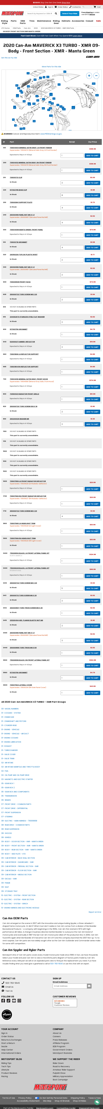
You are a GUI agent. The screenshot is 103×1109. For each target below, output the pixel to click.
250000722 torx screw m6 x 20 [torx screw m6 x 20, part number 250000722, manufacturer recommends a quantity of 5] (23, 583)
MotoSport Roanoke (62, 1053)
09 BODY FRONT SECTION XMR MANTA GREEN (21, 31)
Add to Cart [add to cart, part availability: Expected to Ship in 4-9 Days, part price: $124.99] (92, 561)
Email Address (60, 982)
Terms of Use (8, 1098)
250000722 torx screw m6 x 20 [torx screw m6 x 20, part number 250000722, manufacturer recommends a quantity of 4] (23, 511)
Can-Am (27, 28)
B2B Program (59, 1046)
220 (38, 100)
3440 (51, 115)
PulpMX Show (59, 1073)
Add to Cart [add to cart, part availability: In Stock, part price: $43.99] (92, 693)
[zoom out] (96, 76)
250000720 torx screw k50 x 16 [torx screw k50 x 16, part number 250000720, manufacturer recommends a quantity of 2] (23, 406)
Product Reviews (9, 1073)
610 (13, 119)
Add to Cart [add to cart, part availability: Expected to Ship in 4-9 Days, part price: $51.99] (92, 399)
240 (61, 106)
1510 (21, 128)
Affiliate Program (61, 1043)
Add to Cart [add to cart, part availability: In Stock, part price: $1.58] (92, 195)
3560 (97, 95)
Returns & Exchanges (11, 1039)
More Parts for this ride (51, 66)
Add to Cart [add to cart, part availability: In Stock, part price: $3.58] (92, 247)
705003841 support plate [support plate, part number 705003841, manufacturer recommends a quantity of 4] (21, 202)
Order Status (7, 1036)
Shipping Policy (78, 1098)
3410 (52, 123)
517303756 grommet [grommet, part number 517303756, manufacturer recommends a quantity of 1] (18, 329)
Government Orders (62, 1049)
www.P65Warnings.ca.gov (51, 134)
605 (21, 91)
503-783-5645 (56, 963)
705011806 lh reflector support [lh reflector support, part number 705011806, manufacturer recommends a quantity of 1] (24, 354)
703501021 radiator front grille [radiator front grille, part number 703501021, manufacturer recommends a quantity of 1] (24, 394)
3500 (73, 108)
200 (65, 71)
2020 (36, 28)
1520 (43, 108)
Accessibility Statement (28, 1100)
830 (18, 88)
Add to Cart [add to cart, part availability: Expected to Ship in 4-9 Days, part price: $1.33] (92, 424)
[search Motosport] (42, 13)
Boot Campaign (60, 1079)
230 (43, 99)
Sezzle (4, 1046)
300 (59, 84)
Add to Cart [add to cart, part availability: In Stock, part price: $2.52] (92, 222)
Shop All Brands (62, 1100)
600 (48, 76)
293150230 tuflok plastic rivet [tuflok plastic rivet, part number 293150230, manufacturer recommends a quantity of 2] (24, 255)
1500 (34, 103)
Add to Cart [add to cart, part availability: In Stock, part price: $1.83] (92, 626)
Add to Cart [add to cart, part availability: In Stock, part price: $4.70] (92, 335)
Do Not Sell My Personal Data (53, 1098)
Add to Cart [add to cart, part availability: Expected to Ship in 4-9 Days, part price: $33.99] (92, 531)
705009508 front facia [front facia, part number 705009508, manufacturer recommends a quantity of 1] (20, 282)
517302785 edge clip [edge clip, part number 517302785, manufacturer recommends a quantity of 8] (18, 190)
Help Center (7, 1049)
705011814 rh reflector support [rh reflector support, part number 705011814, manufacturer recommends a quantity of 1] (24, 367)
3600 (94, 83)
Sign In (4, 1033)
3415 (52, 103)
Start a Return (8, 1043)
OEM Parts (17, 28)
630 (35, 79)
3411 (50, 102)
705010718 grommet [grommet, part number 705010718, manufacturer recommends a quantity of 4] (18, 242)
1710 (54, 98)
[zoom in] (89, 76)
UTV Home (5, 28)
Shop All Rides (79, 1100)
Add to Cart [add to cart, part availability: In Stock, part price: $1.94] (92, 300)
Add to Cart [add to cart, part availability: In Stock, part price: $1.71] (92, 260)
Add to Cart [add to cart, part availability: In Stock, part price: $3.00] (92, 183)
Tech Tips (6, 1066)
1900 (29, 104)
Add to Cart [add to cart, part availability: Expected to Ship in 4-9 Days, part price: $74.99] (92, 235)
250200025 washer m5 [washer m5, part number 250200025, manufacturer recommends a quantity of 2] (19, 419)
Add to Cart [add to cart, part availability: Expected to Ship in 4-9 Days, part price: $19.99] (92, 347)
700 (28, 73)
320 (40, 77)
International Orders (11, 1053)
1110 (15, 125)
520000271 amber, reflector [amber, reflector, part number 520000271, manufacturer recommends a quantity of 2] (22, 342)
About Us (57, 1033)
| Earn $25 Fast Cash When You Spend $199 (51, 36)
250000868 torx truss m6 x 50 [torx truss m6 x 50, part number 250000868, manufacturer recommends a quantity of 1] (23, 648)
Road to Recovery (61, 1066)
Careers (57, 1036)
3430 (64, 109)
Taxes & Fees (94, 1098)
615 (21, 92)
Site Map (47, 1100)
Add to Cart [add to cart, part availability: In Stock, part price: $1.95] (92, 412)
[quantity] (72, 155)
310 (44, 77)
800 (17, 85)
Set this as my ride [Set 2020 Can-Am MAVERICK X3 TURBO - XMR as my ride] (9, 57)
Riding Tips (6, 1063)
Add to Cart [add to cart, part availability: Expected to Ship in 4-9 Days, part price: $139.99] (92, 155)
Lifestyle (5, 1069)
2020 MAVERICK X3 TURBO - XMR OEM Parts (57, 28)
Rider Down (58, 1063)
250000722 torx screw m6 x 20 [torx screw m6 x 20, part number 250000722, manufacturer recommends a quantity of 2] (23, 294)
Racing (4, 1076)
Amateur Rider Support (64, 1069)
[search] (56, 14)
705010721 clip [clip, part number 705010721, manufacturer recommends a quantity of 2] (16, 177)
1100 (34, 121)
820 (28, 86)
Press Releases (60, 1039)
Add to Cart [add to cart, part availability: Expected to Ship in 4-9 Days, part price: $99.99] (92, 576)
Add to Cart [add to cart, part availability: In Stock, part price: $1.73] (92, 208)
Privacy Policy (24, 1098)
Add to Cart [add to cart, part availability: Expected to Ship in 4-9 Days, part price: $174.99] (92, 387)
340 (37, 96)
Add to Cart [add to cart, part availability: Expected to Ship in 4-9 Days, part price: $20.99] (92, 489)
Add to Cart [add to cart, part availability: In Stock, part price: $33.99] (92, 546)
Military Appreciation (63, 1076)
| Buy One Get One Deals (51, 2)
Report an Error (95, 912)
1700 (51, 95)
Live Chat (87, 7)
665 (17, 96)
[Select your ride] (69, 13)
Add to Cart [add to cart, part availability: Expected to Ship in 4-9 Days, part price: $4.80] (92, 359)
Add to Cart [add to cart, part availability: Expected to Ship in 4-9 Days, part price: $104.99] (92, 665)
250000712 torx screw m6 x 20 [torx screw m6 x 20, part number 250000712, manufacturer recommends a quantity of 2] (23, 595)
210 (62, 107)
